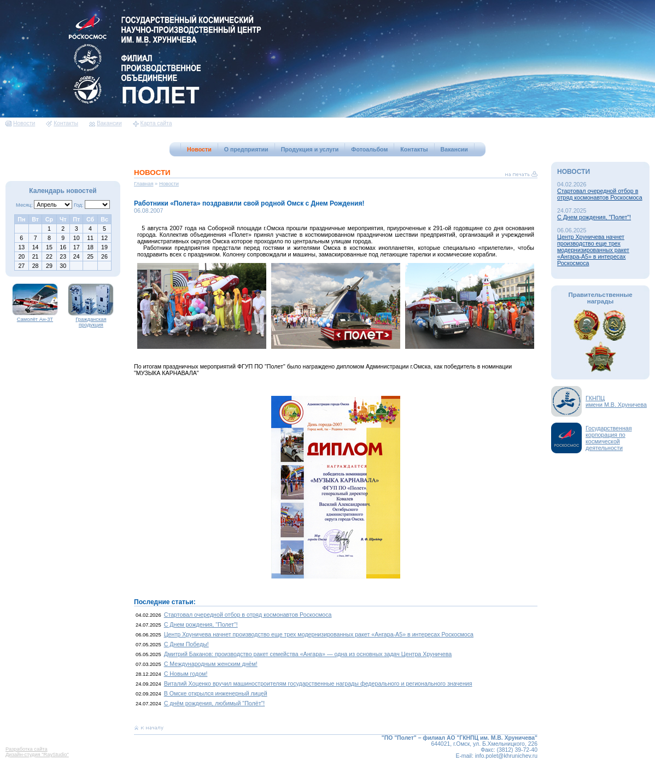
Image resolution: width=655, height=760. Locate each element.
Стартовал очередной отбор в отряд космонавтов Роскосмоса (248, 614)
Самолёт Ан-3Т (35, 317)
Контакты (62, 123)
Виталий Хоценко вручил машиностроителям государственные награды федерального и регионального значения (318, 683)
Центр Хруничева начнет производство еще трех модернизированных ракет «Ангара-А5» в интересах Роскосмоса (318, 634)
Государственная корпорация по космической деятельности (609, 438)
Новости (20, 123)
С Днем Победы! (186, 644)
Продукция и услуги (310, 149)
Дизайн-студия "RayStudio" (37, 754)
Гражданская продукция (91, 320)
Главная (144, 183)
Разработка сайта (26, 749)
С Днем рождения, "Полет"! (201, 624)
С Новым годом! (186, 673)
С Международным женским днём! (211, 663)
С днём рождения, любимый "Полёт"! (214, 703)
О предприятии (246, 149)
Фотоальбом (369, 149)
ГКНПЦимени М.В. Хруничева (616, 401)
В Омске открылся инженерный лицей (215, 693)
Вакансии (105, 123)
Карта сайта (152, 123)
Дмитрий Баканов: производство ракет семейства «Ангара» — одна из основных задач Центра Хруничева (308, 654)
